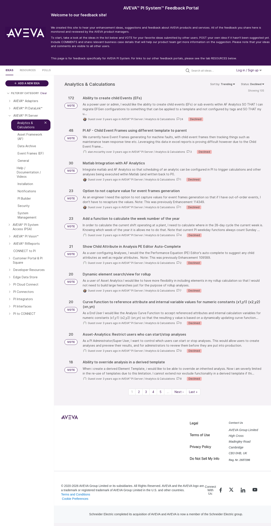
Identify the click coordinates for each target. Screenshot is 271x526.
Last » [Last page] (193, 392)
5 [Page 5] (160, 392)
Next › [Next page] (179, 392)
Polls (46, 70)
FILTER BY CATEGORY (23, 93)
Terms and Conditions (75, 494)
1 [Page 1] (132, 392)
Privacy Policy (200, 447)
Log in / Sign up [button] (249, 70)
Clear (43, 93)
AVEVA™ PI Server (132, 119)
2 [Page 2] (139, 392)
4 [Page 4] (153, 392)
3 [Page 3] (146, 392)
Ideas (9, 70)
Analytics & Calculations (160, 119)
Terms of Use (200, 435)
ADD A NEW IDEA (27, 83)
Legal (194, 423)
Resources (28, 70)
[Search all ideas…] (211, 70)
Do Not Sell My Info (204, 458)
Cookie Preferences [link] (75, 498)
